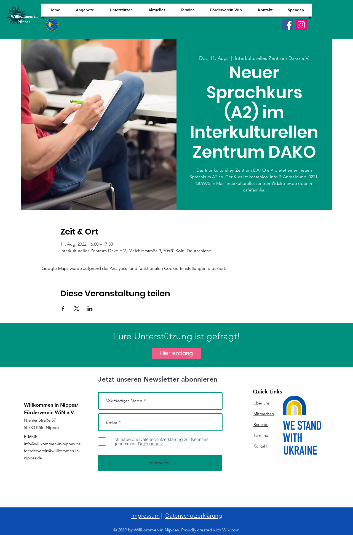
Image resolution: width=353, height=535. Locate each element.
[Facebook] (287, 24)
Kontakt (260, 446)
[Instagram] (301, 24)
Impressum (145, 515)
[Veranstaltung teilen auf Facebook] (63, 308)
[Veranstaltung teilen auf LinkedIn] (90, 308)
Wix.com (231, 530)
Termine (260, 435)
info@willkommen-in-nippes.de (52, 443)
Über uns (261, 403)
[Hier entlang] (176, 353)
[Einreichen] (160, 463)
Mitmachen (263, 413)
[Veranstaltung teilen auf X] (76, 308)
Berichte (260, 424)
